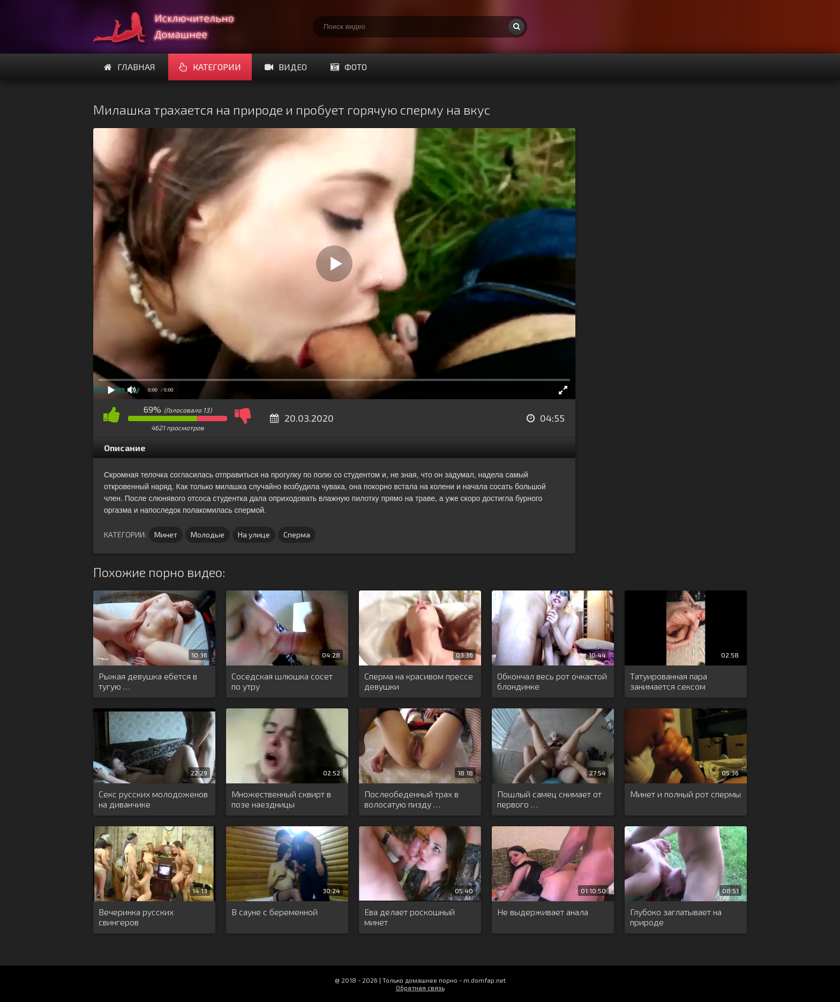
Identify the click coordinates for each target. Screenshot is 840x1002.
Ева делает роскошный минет (409, 917)
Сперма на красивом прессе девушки (418, 681)
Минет (165, 534)
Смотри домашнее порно (173, 27)
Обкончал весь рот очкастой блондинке (552, 681)
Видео (286, 67)
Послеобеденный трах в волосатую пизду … (411, 799)
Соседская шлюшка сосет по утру (282, 681)
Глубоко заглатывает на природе (676, 917)
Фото (349, 67)
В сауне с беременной (274, 912)
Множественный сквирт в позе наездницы (281, 799)
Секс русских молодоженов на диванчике (153, 799)
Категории (210, 67)
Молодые (207, 534)
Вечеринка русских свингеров (136, 917)
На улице (254, 534)
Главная (129, 67)
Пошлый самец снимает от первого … (549, 799)
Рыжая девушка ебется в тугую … (148, 681)
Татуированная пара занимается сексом (668, 681)
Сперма (296, 534)
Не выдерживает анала (542, 912)
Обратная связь (420, 987)
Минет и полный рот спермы (685, 794)
